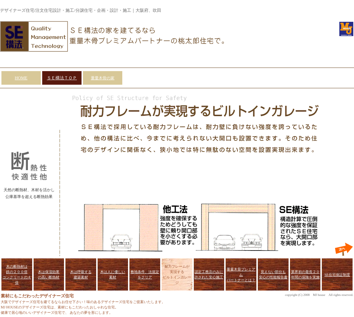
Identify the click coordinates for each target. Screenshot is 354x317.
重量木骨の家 (102, 78)
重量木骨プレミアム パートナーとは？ (241, 274)
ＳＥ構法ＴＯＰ (62, 77)
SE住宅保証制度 (337, 275)
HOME (21, 77)
